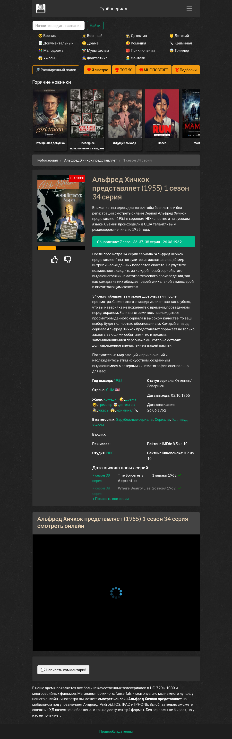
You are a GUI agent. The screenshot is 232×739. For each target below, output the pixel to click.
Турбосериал (113, 8)
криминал (124, 410)
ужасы (104, 410)
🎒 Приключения (140, 50)
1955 (118, 380)
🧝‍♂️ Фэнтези (135, 58)
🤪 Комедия (136, 43)
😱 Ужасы (46, 58)
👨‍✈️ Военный (92, 35)
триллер (105, 404)
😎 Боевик (47, 35)
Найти (95, 25)
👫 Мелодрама (51, 50)
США (110, 389)
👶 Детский (179, 35)
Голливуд (180, 419)
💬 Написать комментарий (63, 670)
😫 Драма (90, 43)
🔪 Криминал (180, 43)
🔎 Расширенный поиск (55, 70)
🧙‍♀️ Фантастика (95, 58)
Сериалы (162, 419)
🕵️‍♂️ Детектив (136, 35)
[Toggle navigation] (189, 8)
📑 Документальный (53, 43)
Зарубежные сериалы (134, 419)
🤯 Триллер (179, 50)
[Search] (58, 25)
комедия (111, 399)
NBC (110, 453)
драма (130, 399)
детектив (127, 404)
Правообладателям (116, 731)
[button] (110, 498)
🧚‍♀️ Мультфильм (95, 50)
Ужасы (98, 425)
